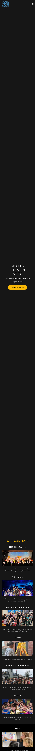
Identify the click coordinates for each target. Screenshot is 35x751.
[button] (32, 4)
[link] (5, 4)
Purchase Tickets (17, 287)
